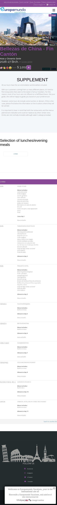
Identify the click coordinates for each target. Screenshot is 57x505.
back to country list (51, 421)
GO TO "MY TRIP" (38, 2)
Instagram (28, 473)
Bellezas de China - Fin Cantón (26, 51)
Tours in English (39, 4)
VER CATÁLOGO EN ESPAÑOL (23, 2)
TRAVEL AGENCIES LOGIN (25, 4)
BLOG (46, 2)
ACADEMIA (52, 2)
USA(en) (52, 4)
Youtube (28, 481)
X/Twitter (28, 477)
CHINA (15, 154)
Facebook (28, 469)
